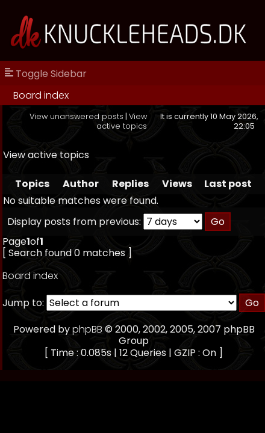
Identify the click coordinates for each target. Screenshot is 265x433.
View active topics (121, 121)
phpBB (87, 329)
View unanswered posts (76, 116)
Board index (41, 95)
